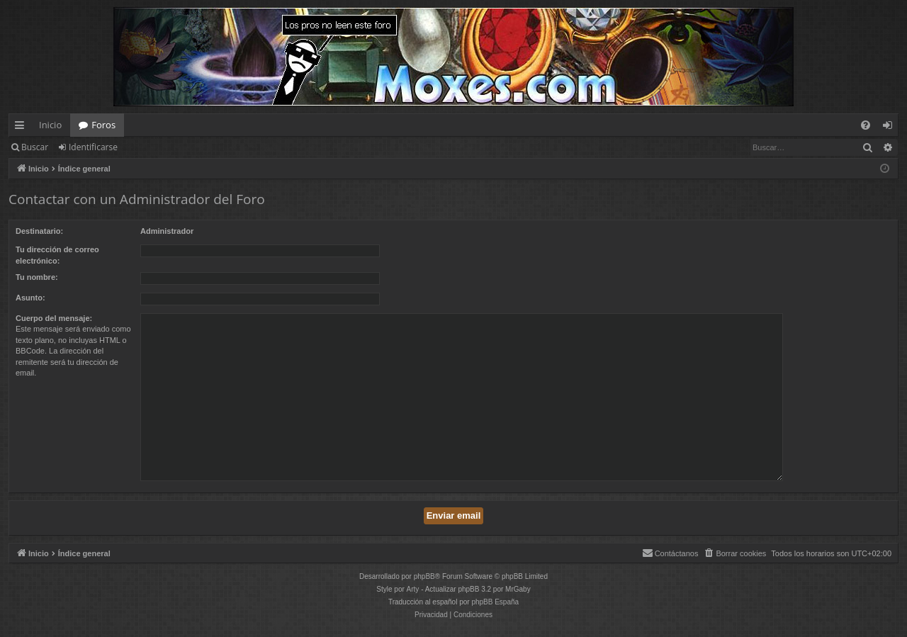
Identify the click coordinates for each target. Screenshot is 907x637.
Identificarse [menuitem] (891, 127)
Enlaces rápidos (22, 127)
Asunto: (30, 297)
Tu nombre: (37, 277)
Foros (103, 124)
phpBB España (495, 602)
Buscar (34, 147)
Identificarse (93, 147)
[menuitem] (866, 125)
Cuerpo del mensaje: (54, 318)
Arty (413, 589)
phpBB (424, 576)
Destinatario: (39, 231)
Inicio (50, 124)
